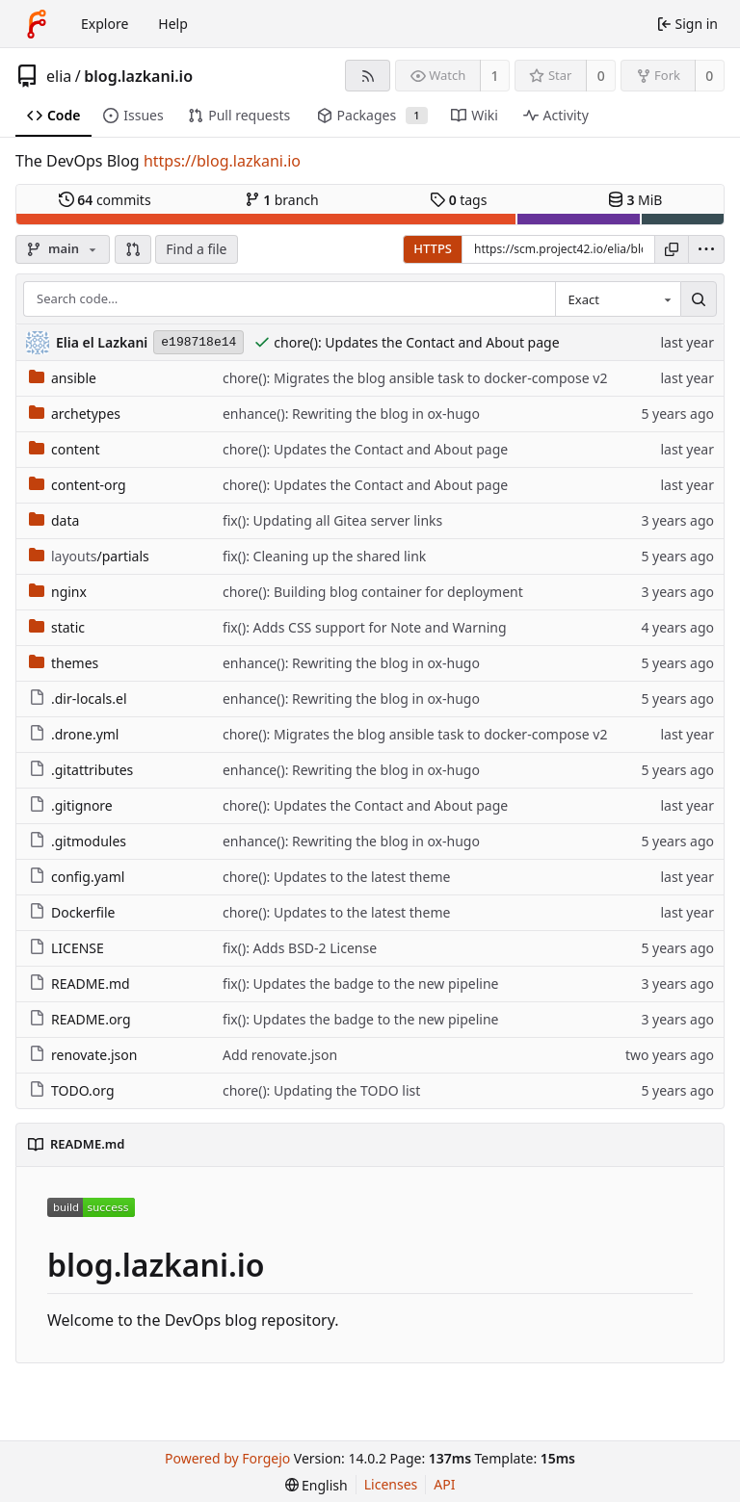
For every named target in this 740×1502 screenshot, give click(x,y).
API (444, 1484)
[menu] (706, 249)
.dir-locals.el (78, 698)
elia (58, 76)
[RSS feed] (367, 75)
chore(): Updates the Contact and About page (416, 342)
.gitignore (71, 805)
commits (105, 200)
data (54, 520)
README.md (79, 983)
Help (173, 23)
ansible (62, 378)
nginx (58, 592)
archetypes (74, 413)
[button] (133, 249)
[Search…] (698, 299)
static (57, 627)
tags (458, 200)
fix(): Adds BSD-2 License (300, 948)
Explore (104, 23)
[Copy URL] (671, 249)
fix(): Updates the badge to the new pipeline (361, 983)
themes (63, 663)
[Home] (37, 24)
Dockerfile (72, 912)
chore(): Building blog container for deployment (373, 592)
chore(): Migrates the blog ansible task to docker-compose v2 (415, 378)
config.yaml (76, 877)
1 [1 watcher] (495, 75)
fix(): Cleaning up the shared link (324, 556)
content (64, 449)
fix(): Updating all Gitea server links (332, 520)
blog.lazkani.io (138, 76)
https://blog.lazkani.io (222, 160)
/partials (89, 556)
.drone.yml (74, 734)
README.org (80, 1019)
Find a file (196, 249)
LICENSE (66, 948)
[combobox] (617, 299)
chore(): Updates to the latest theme (336, 877)
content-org (77, 485)
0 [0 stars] (601, 75)
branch (282, 200)
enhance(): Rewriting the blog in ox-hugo (351, 413)
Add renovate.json (280, 1055)
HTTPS (432, 248)
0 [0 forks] (709, 75)
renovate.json (83, 1055)
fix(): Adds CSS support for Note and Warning (365, 627)
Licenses (391, 1484)
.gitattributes (81, 770)
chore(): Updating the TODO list (321, 1090)
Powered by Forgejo (227, 1458)
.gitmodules (77, 841)
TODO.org (72, 1090)
